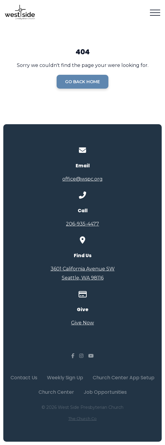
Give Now (82, 323)
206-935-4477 (82, 224)
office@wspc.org (82, 179)
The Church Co (82, 418)
